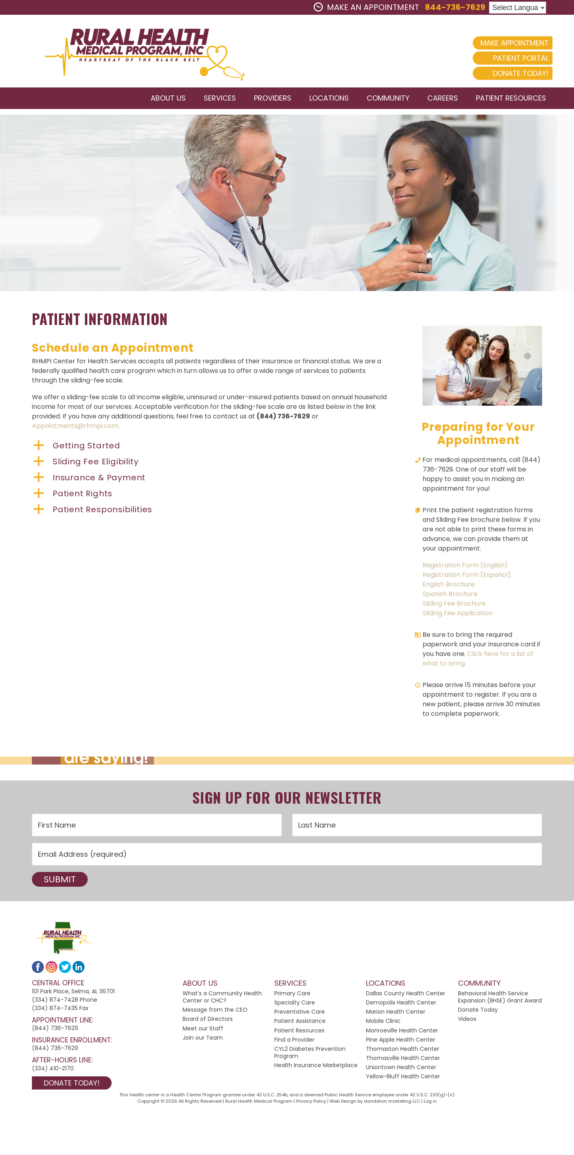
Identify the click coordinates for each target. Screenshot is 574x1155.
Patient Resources (299, 1032)
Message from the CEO (215, 1011)
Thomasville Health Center (403, 1060)
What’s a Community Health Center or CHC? (222, 998)
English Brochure (449, 585)
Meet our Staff (203, 1030)
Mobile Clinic (383, 1022)
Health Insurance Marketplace (316, 1067)
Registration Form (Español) (467, 575)
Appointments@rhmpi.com (75, 427)
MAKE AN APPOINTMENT (366, 7)
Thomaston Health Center (402, 1050)
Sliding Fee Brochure (454, 604)
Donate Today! (514, 73)
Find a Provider (294, 1041)
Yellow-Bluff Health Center (403, 1078)
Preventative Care (299, 1013)
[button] (211, 447)
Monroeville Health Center (402, 1032)
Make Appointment (508, 43)
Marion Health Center (395, 1013)
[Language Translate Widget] (517, 8)
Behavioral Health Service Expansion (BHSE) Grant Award (500, 998)
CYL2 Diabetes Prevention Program (310, 1053)
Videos (467, 1020)
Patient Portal (514, 58)
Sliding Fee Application (458, 614)
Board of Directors (208, 1020)
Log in (430, 1103)
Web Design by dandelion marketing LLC (375, 1103)
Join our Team (203, 1039)
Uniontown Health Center (401, 1069)
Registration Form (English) (465, 566)
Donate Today (478, 1011)
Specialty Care (294, 1004)
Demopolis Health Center (401, 1004)
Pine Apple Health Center (400, 1041)
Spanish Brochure (450, 595)
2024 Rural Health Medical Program (137, 52)
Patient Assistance (300, 1022)
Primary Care (292, 994)
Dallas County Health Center (405, 994)
